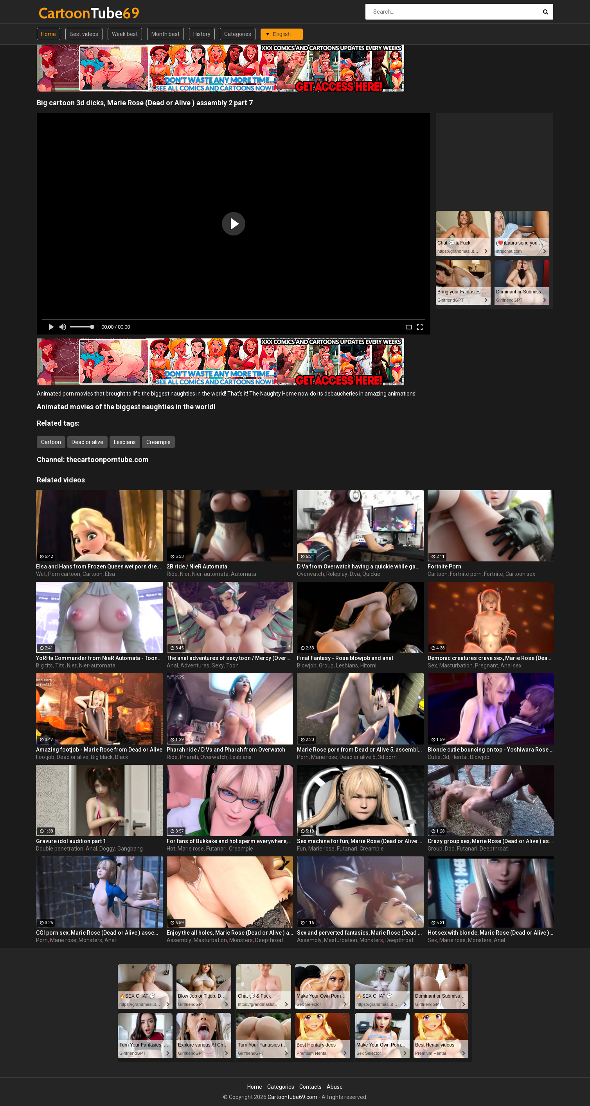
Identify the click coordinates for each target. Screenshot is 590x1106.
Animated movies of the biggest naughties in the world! (126, 407)
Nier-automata (210, 574)
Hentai (459, 757)
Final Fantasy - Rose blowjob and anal (345, 658)
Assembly (179, 940)
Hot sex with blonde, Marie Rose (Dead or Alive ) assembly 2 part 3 (491, 933)
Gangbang (130, 848)
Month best (165, 34)
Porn (303, 757)
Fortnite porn (466, 574)
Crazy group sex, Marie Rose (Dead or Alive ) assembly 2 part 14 (491, 841)
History (201, 34)
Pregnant (486, 665)
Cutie (434, 757)
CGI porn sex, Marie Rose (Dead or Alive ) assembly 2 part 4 (99, 933)
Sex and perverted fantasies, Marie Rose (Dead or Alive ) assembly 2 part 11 (360, 933)
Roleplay (336, 574)
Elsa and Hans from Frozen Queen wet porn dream (99, 566)
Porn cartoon (64, 574)
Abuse (335, 1087)
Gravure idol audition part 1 (71, 841)
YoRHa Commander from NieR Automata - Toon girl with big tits (99, 658)
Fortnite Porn (444, 566)
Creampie (158, 442)
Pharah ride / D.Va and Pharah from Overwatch (226, 749)
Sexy (218, 665)
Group (326, 665)
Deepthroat (494, 848)
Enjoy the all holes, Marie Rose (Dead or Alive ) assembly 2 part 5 (230, 933)
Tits (60, 665)
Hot (171, 848)
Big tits (44, 665)
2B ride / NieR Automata (197, 566)
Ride (172, 574)
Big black (102, 757)
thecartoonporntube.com (108, 459)
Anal (172, 665)
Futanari (216, 848)
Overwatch (310, 574)
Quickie (371, 574)
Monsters (90, 940)
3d (446, 757)
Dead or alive (87, 442)
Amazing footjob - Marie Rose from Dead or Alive (99, 749)
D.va (355, 574)
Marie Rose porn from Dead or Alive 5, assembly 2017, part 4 (360, 749)
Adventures (194, 665)
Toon (232, 665)
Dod (450, 848)
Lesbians (125, 442)
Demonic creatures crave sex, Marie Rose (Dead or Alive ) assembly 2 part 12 (491, 658)
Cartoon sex (520, 574)
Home (48, 34)
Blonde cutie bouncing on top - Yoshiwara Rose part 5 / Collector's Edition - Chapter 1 (491, 749)
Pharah (189, 757)
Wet (41, 574)
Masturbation (456, 665)
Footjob (45, 757)
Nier (185, 574)
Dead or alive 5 (358, 757)
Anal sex (511, 665)
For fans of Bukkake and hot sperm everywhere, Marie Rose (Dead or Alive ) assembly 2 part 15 (230, 841)
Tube (59, 13)
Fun (301, 848)
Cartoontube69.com (292, 1097)
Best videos (84, 34)
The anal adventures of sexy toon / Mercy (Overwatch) (230, 658)
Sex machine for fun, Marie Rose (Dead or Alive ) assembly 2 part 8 (360, 841)
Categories (237, 34)
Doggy (107, 848)
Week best (125, 34)
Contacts (310, 1087)
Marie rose (324, 757)
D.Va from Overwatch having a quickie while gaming (360, 566)
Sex (432, 665)
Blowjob (307, 665)
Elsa (110, 574)
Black (121, 757)
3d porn (387, 757)
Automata (243, 574)
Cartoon (51, 442)
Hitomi (368, 665)
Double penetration (59, 848)
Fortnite (493, 574)
